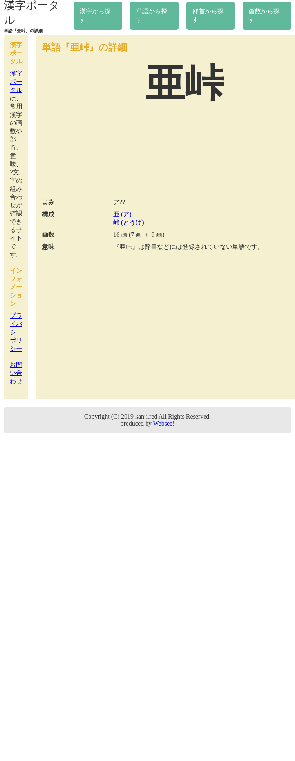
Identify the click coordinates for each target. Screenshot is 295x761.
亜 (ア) (122, 214)
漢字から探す (95, 15)
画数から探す (264, 15)
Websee (162, 423)
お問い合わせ (16, 372)
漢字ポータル (16, 81)
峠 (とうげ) (128, 222)
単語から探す (151, 15)
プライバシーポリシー (16, 332)
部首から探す (208, 15)
